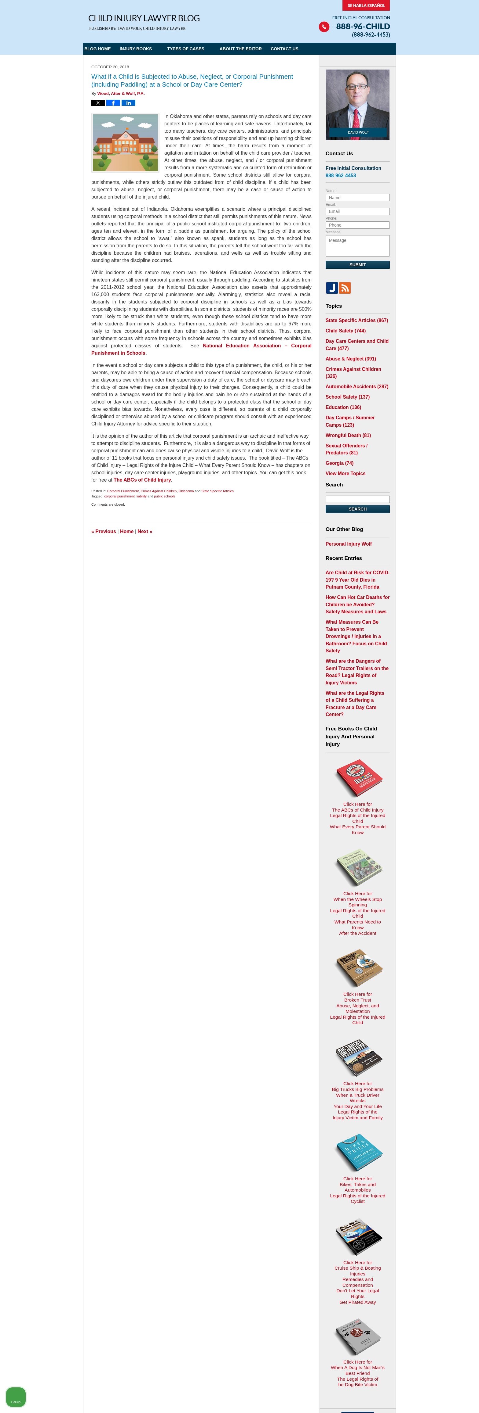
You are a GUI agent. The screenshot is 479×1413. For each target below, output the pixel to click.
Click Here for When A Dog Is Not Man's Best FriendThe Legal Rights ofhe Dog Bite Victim (358, 1173)
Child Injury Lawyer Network (163, 1345)
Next (145, 531)
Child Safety (343, 329)
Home (126, 531)
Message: (334, 232)
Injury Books (148, 48)
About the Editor (253, 48)
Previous (103, 531)
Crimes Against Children (159, 491)
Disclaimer (237, 1280)
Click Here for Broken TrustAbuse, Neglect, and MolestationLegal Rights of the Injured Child (357, 878)
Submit (357, 264)
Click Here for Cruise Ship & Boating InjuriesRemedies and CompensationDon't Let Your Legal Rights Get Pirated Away (357, 1098)
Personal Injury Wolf (346, 524)
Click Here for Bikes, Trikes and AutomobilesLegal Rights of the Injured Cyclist (357, 1027)
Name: (331, 191)
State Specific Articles (217, 491)
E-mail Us (102, 1312)
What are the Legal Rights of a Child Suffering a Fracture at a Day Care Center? (356, 654)
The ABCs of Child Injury (142, 479)
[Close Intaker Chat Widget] (459, 1218)
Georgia (338, 445)
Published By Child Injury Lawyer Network (354, 19)
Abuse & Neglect (348, 355)
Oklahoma (186, 491)
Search (358, 489)
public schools (164, 496)
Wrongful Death (346, 419)
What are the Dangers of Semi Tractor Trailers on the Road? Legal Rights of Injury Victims (356, 632)
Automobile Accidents (354, 374)
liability (142, 496)
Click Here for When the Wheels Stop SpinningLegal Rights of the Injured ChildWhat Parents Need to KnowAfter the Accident (357, 805)
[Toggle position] (446, 1218)
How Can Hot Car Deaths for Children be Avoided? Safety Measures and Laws (355, 581)
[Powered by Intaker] (427, 1400)
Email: (331, 205)
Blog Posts (296, 1280)
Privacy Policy (204, 1280)
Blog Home (104, 48)
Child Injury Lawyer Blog (144, 22)
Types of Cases (198, 48)
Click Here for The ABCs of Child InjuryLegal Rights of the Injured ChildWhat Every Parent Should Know (357, 732)
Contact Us (304, 48)
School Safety (345, 384)
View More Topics (343, 454)
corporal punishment (119, 496)
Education (341, 393)
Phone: (331, 218)
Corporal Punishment (123, 491)
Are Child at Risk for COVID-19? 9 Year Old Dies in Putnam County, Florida (356, 558)
